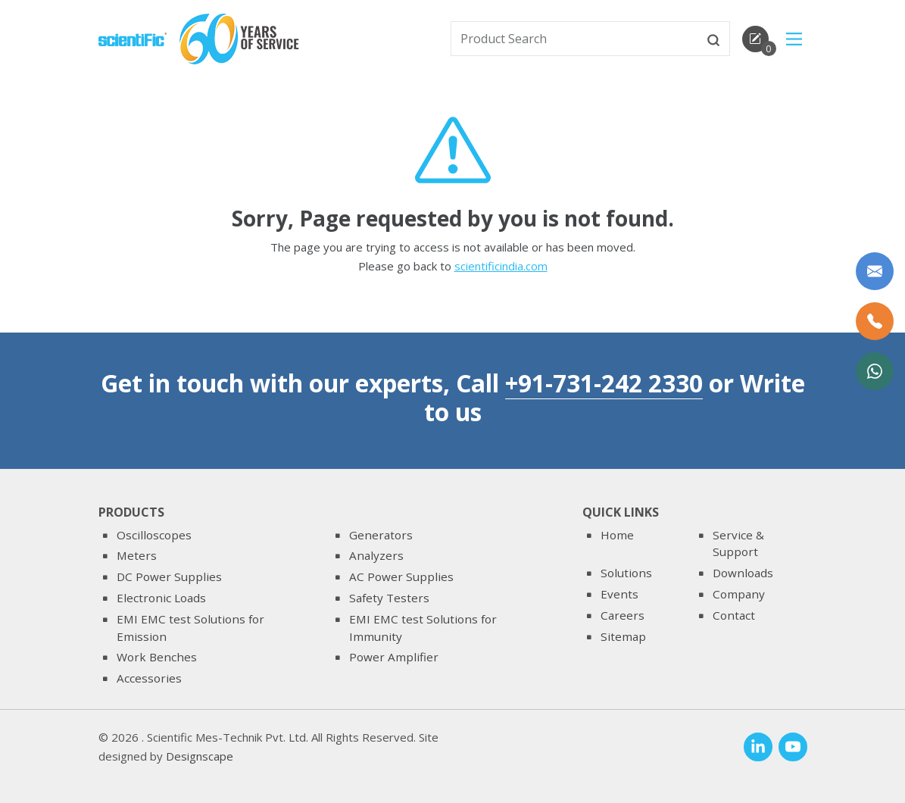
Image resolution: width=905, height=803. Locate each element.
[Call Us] (875, 321)
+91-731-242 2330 (604, 383)
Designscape (199, 756)
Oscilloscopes (154, 534)
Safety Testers (389, 597)
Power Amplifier (393, 656)
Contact (734, 615)
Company (739, 593)
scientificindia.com (501, 267)
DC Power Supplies (169, 576)
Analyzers (376, 555)
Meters (137, 555)
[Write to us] (875, 271)
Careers (622, 615)
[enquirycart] (755, 39)
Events (619, 593)
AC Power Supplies (401, 576)
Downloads (743, 572)
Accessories (149, 678)
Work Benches (157, 656)
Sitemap (623, 636)
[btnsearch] (713, 38)
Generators (381, 534)
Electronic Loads (161, 597)
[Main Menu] (794, 39)
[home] (132, 37)
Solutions (626, 572)
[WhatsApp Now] (875, 371)
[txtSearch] (574, 38)
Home (617, 534)
